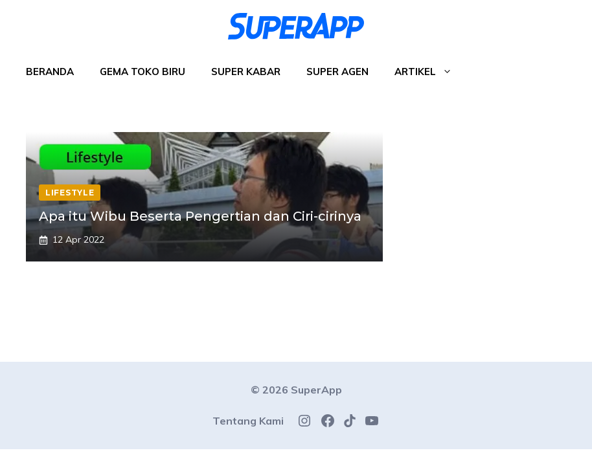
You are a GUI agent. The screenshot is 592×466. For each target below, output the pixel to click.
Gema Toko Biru (142, 71)
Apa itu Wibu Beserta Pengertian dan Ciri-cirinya (200, 216)
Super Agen (337, 71)
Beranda (50, 71)
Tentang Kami (248, 420)
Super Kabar (245, 71)
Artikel (429, 71)
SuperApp (316, 389)
